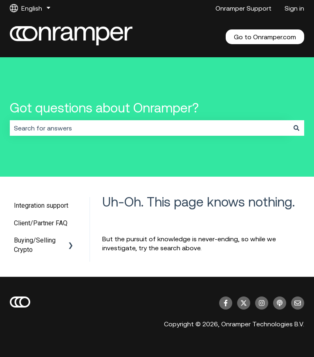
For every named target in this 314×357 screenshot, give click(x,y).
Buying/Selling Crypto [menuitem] (35, 244)
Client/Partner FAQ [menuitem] (40, 223)
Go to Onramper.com (265, 36)
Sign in (294, 8)
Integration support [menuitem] (41, 205)
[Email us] (297, 303)
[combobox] (149, 128)
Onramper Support (243, 8)
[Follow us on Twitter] (243, 303)
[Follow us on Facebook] (225, 303)
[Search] (296, 128)
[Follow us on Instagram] (261, 303)
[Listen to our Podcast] (279, 303)
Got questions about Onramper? (104, 107)
